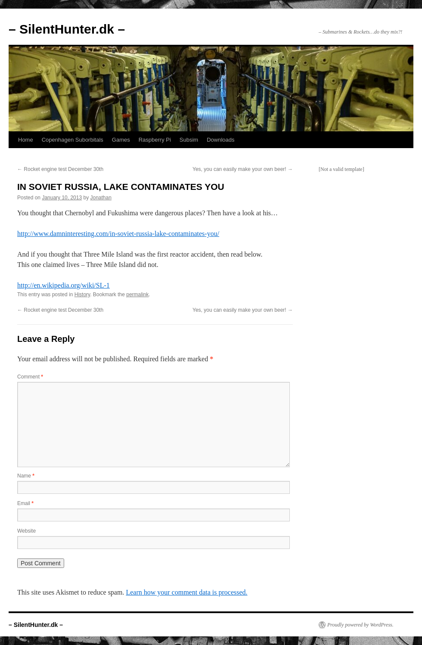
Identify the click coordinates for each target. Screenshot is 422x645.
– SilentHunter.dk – (67, 29)
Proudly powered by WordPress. (360, 625)
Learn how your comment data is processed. (186, 592)
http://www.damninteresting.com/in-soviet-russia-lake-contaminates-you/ (118, 233)
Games (121, 139)
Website (26, 531)
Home (25, 139)
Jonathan (101, 198)
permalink (137, 294)
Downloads (220, 139)
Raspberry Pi (155, 139)
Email (25, 503)
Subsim (189, 139)
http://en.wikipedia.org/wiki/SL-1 (63, 285)
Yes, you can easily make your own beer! (242, 169)
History (82, 294)
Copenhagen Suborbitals (72, 139)
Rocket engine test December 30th (60, 169)
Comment (30, 377)
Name (25, 476)
